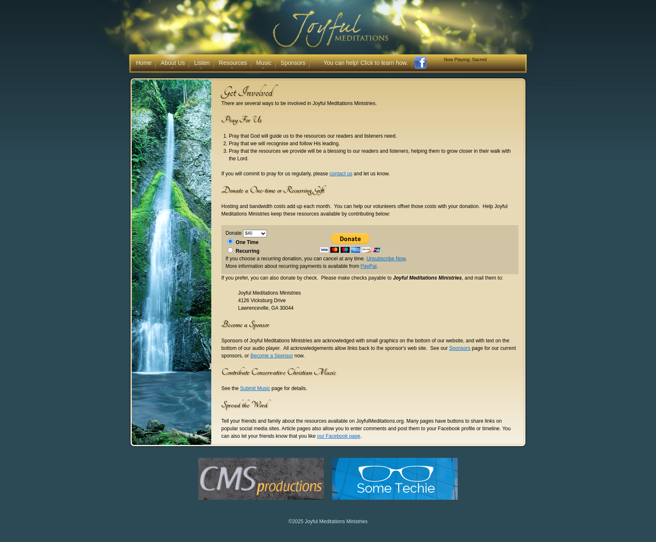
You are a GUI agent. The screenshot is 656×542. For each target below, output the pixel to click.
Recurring (247, 251)
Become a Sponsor (271, 356)
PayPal (369, 266)
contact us (341, 174)
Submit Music (255, 388)
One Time (247, 242)
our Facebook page (338, 436)
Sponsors (460, 348)
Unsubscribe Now (385, 259)
